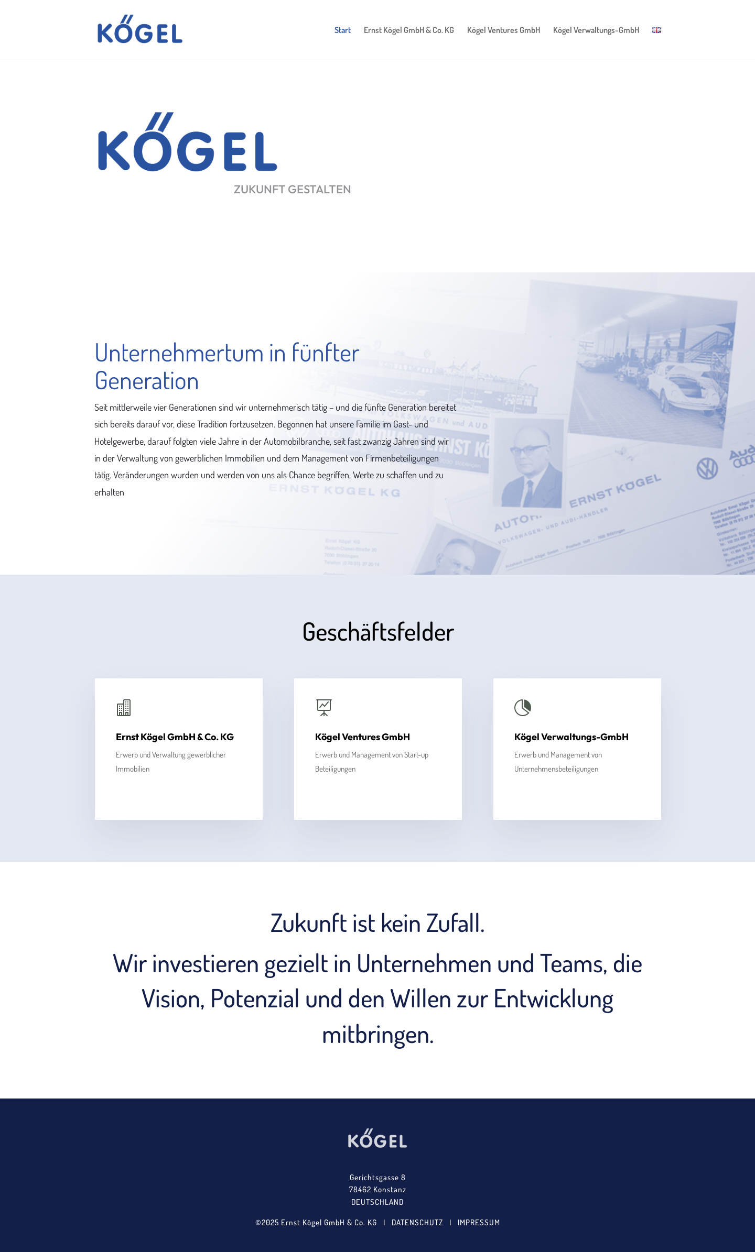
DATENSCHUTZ (417, 1222)
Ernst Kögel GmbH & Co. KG (409, 30)
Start (343, 30)
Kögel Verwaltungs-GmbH (596, 30)
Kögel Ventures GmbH (503, 30)
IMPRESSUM (479, 1222)
